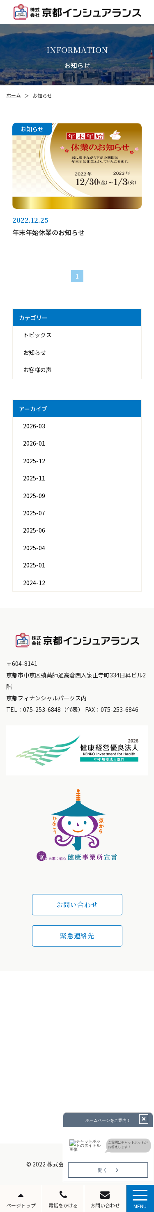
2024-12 (34, 583)
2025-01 (34, 565)
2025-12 (34, 461)
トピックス (37, 335)
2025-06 (34, 530)
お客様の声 (37, 370)
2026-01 (34, 443)
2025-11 (34, 478)
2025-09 (34, 496)
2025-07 (34, 513)
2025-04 (34, 548)
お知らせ (34, 352)
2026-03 (34, 426)
